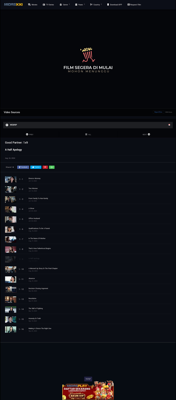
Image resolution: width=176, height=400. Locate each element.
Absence (32, 278)
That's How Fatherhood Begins (40, 248)
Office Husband (34, 218)
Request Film (134, 4)
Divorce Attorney (34, 178)
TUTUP (88, 379)
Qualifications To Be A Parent (39, 228)
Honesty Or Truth (35, 318)
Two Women (33, 188)
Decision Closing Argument (38, 288)
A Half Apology (34, 258)
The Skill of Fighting (36, 308)
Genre (63, 4)
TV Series (48, 4)
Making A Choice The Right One (40, 328)
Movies (32, 4)
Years (79, 4)
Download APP (114, 4)
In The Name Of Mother (37, 238)
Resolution (32, 298)
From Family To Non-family (38, 198)
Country (95, 4)
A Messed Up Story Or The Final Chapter (43, 268)
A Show (31, 208)
